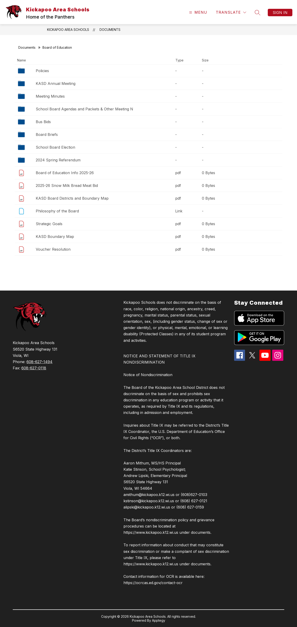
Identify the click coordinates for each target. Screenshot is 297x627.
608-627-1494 (39, 361)
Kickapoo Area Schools (68, 30)
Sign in (280, 12)
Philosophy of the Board (57, 211)
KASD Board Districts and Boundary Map (72, 198)
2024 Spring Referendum (58, 160)
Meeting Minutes (50, 96)
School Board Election (55, 147)
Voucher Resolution (53, 249)
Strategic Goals (49, 223)
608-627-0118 (33, 368)
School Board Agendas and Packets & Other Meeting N (84, 109)
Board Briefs (47, 134)
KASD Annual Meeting (55, 83)
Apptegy (158, 620)
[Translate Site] (231, 12)
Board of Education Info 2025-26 (65, 172)
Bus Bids (43, 121)
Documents (110, 30)
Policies (42, 70)
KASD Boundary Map (55, 236)
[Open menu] (197, 12)
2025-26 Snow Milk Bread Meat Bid (67, 185)
